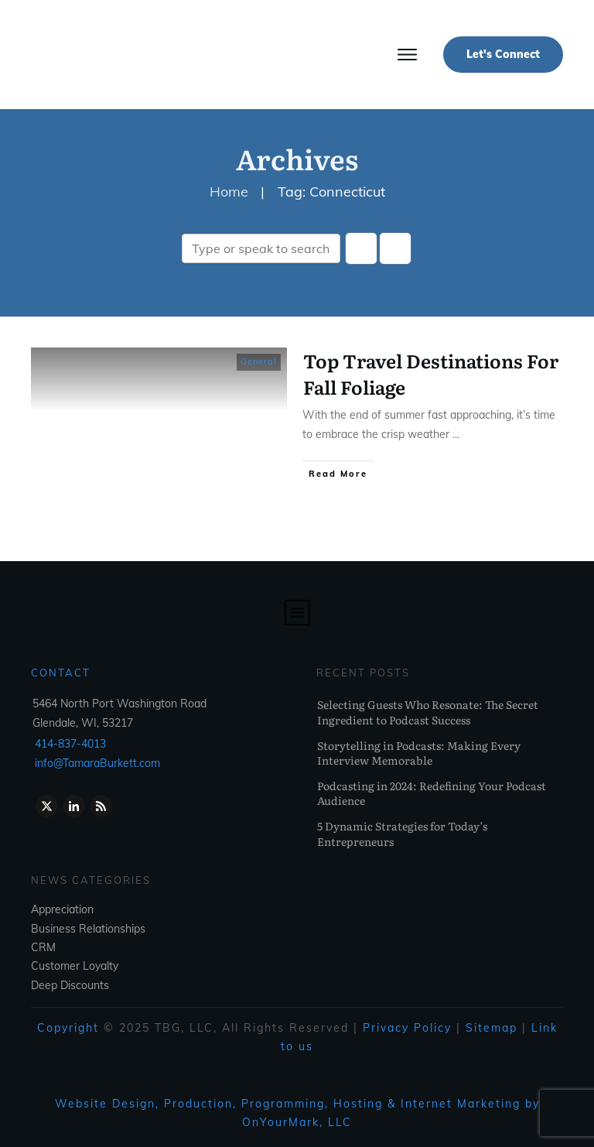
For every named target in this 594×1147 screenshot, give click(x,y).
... (455, 434)
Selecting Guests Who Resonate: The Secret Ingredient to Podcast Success (427, 712)
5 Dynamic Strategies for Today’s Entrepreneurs (402, 833)
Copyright (68, 1028)
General (259, 361)
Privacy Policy (407, 1028)
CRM (43, 947)
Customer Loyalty (74, 966)
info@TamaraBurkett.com (97, 763)
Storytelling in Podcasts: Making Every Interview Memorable (419, 753)
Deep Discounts (70, 985)
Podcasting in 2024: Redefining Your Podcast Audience (431, 793)
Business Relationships (88, 929)
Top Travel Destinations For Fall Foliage (430, 373)
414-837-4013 (70, 744)
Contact (60, 672)
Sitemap (491, 1028)
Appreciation (62, 909)
